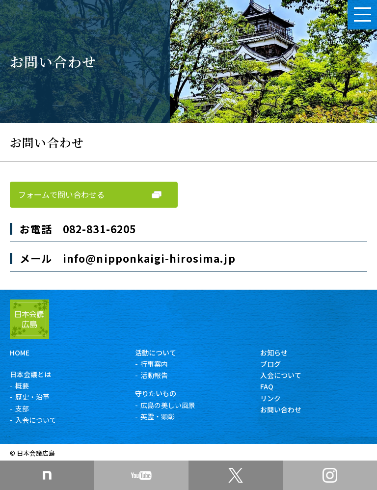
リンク (270, 398)
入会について (35, 420)
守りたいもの (155, 393)
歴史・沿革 (32, 397)
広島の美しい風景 (167, 405)
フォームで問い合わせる (61, 194)
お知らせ (274, 352)
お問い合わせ (280, 409)
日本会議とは (30, 374)
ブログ (270, 364)
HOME (19, 352)
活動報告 (154, 375)
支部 (22, 408)
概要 (22, 385)
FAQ (266, 386)
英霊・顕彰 (157, 416)
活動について (155, 352)
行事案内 (154, 364)
